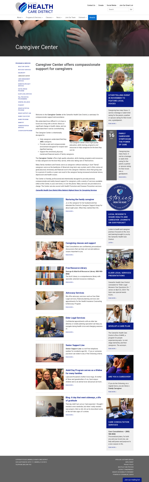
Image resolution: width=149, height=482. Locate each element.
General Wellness (24, 102)
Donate (101, 5)
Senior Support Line (24, 113)
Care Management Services (24, 80)
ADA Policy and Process (125, 467)
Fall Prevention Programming (23, 98)
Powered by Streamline (120, 474)
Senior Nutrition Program (23, 109)
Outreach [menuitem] (82, 17)
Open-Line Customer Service (124, 459)
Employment (129, 462)
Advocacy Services (24, 69)
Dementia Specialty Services (24, 85)
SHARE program (23, 119)
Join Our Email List (126, 5)
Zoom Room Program (25, 130)
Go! (131, 9)
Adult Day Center (23, 66)
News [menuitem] (58, 17)
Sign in (131, 474)
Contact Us (91, 5)
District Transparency (126, 469)
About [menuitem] (19, 17)
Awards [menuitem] (92, 17)
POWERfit (21, 105)
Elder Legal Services (25, 94)
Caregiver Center (24, 76)
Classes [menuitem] (49, 17)
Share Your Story (24, 116)
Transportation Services (23, 126)
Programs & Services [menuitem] (33, 17)
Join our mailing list (132, 480)
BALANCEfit (21, 73)
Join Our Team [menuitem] (70, 17)
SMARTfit (21, 122)
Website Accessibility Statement (122, 472)
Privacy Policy (128, 464)
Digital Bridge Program (22, 90)
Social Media (111, 5)
